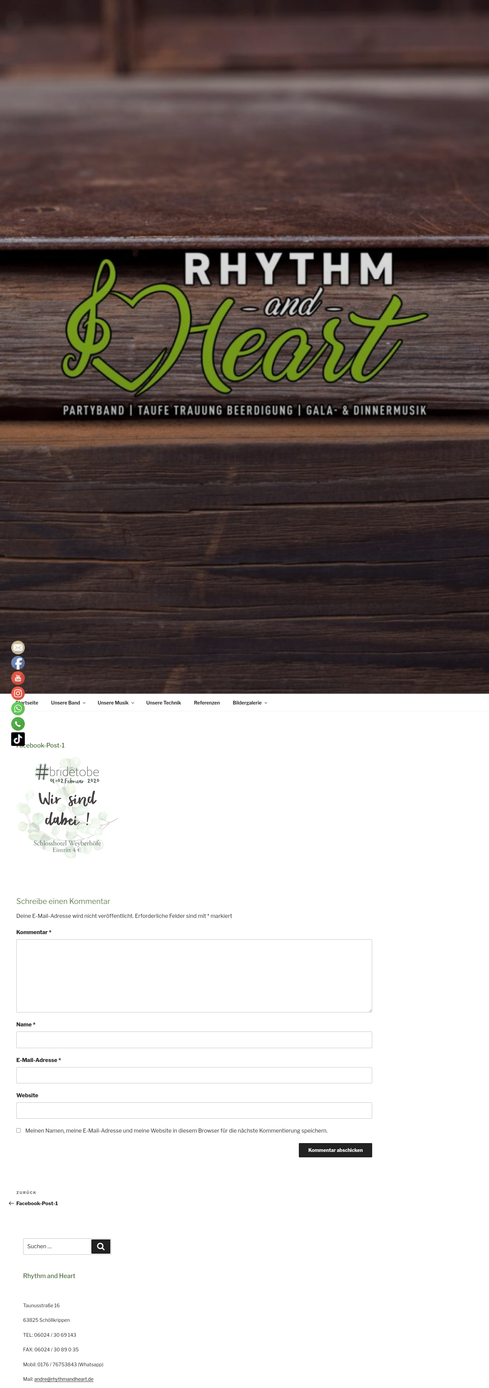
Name (26, 1024)
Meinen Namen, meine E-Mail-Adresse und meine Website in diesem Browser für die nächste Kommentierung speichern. (176, 1130)
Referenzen (207, 703)
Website (27, 1095)
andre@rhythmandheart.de (63, 1379)
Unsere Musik (116, 703)
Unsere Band (69, 703)
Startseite (27, 703)
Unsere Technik (163, 703)
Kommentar (34, 932)
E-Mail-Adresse (38, 1060)
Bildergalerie (250, 703)
